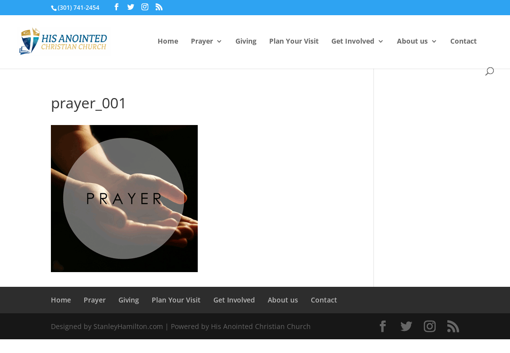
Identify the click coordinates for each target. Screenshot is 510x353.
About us (412, 42)
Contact (463, 42)
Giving (245, 42)
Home (168, 42)
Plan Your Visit (294, 42)
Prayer (202, 42)
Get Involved (352, 42)
